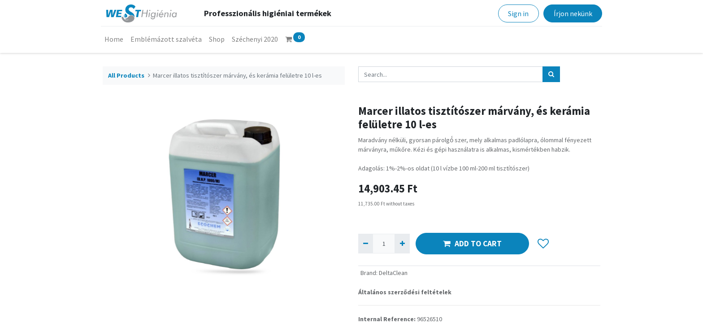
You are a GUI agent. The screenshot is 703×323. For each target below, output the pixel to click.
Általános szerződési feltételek (404, 292)
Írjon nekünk (570, 13)
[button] (543, 243)
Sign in (516, 13)
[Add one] (402, 243)
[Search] (551, 74)
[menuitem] (116, 39)
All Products (126, 75)
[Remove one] (365, 243)
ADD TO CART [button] (472, 244)
